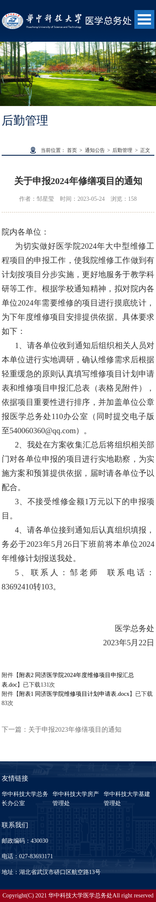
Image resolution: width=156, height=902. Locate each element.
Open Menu (144, 19)
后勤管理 (122, 150)
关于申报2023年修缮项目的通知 (74, 729)
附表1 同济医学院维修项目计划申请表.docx (74, 694)
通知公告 (95, 150)
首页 (72, 150)
